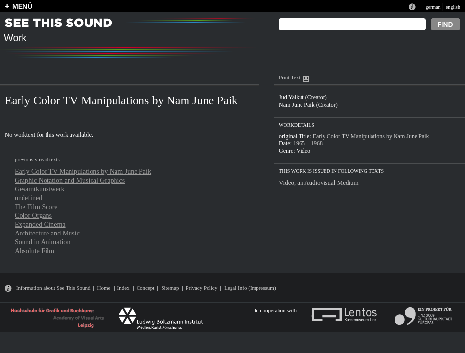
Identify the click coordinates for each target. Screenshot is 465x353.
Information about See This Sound (53, 288)
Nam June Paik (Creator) (308, 104)
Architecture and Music (47, 233)
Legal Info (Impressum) (250, 288)
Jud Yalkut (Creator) (303, 97)
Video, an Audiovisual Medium (319, 182)
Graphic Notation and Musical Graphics (70, 180)
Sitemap (170, 288)
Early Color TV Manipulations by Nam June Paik (83, 171)
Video (303, 150)
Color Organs (33, 215)
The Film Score (36, 207)
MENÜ (22, 6)
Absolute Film (34, 251)
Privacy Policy (202, 288)
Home (104, 288)
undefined (28, 198)
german (432, 7)
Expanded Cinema (40, 224)
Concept (146, 288)
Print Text (289, 77)
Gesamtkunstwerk (40, 189)
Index (123, 288)
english (453, 7)
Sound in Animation (42, 242)
